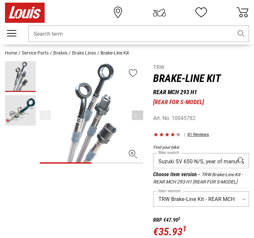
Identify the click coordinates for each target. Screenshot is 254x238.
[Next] (137, 115)
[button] (241, 34)
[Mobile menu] (11, 33)
